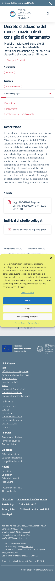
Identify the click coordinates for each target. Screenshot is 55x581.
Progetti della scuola (12, 487)
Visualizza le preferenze (28, 324)
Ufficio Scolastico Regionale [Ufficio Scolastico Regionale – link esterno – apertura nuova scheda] (15, 371)
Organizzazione (9, 423)
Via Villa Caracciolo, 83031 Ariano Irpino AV (28, 525)
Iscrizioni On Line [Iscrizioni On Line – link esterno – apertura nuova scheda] (10, 382)
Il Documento (10, 108)
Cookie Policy (21, 331)
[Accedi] (50, 2)
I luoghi (5, 409)
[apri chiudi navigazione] (5, 14)
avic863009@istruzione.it (18, 531)
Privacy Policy (34, 331)
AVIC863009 (27, 546)
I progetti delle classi (12, 461)
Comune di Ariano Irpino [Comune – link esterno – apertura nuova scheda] (13, 389)
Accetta (27, 308)
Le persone (7, 413)
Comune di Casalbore (12, 392)
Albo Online (7, 481)
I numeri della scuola (12, 416)
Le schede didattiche (12, 457)
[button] (50, 265)
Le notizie (6, 471)
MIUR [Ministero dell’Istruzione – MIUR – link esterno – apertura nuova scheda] (4, 368)
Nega (27, 316)
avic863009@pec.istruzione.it (15, 537)
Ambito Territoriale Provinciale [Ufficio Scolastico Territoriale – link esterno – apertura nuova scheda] (16, 375)
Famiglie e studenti (11, 440)
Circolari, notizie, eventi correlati (19, 114)
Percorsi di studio (10, 444)
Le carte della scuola (12, 420)
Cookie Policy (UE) (28, 504)
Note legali (7, 514)
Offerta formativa (10, 454)
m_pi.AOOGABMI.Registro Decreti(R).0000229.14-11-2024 (29, 203)
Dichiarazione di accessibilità (34, 509)
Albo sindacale (9, 491)
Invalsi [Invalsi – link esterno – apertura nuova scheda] (5, 385)
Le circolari (7, 474)
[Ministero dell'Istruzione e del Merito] (18, 2)
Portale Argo (8, 504)
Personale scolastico (12, 437)
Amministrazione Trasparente (32, 499)
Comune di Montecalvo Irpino (16, 396)
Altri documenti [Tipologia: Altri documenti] (13, 86)
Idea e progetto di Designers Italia (37, 569)
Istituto (9, 72)
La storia (6, 427)
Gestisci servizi (27, 300)
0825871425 (17, 528)
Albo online (7, 499)
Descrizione (9, 103)
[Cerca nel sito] (48, 14)
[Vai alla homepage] (13, 14)
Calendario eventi (10, 478)
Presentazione (9, 406)
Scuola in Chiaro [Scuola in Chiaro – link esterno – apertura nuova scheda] (9, 378)
